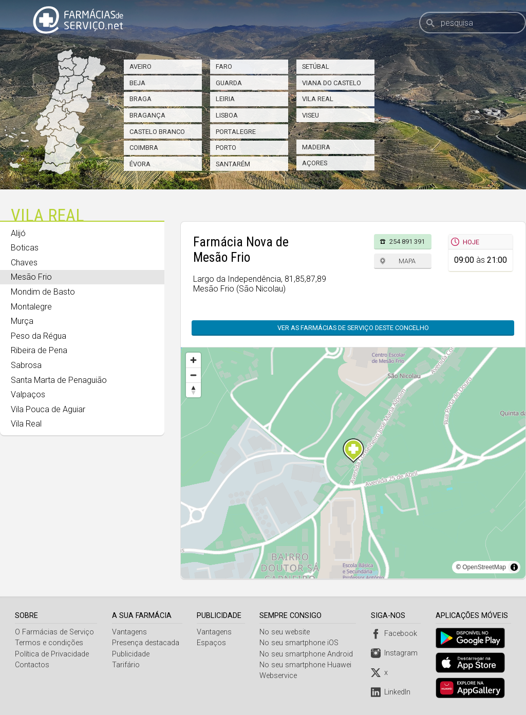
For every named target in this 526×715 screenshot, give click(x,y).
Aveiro (140, 66)
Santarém (233, 164)
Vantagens (129, 632)
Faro (224, 66)
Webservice (279, 675)
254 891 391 (407, 241)
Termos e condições (49, 643)
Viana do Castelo (331, 83)
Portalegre (236, 132)
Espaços (212, 643)
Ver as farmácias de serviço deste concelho (353, 328)
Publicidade (130, 654)
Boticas (25, 248)
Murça (22, 321)
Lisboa (227, 115)
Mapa (407, 261)
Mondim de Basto (43, 292)
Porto (226, 147)
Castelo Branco (157, 132)
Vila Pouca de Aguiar (48, 409)
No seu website (286, 632)
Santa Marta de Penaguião (59, 380)
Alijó (18, 233)
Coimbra (143, 147)
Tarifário (126, 665)
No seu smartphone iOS (300, 643)
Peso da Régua (38, 336)
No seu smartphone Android (307, 654)
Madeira (316, 147)
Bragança (147, 115)
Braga (140, 99)
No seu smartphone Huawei (307, 665)
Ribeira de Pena (39, 350)
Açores (314, 163)
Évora (140, 164)
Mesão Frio (31, 277)
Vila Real (317, 99)
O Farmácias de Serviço (54, 632)
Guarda (229, 83)
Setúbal (315, 66)
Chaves (24, 262)
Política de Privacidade (52, 654)
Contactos (32, 665)
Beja (137, 83)
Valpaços (28, 394)
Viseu (310, 115)
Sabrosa (26, 365)
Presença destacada (145, 643)
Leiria (225, 99)
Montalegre (31, 307)
